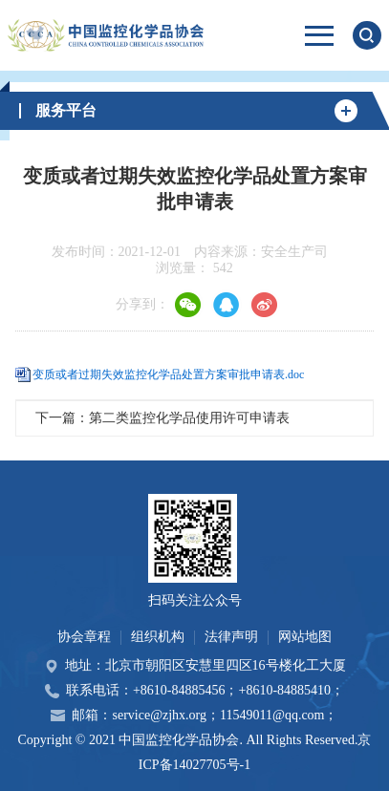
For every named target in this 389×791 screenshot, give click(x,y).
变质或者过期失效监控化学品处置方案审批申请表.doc (168, 374)
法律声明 (231, 637)
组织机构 (157, 637)
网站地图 (305, 637)
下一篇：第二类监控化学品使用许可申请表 (162, 418)
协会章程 (84, 637)
